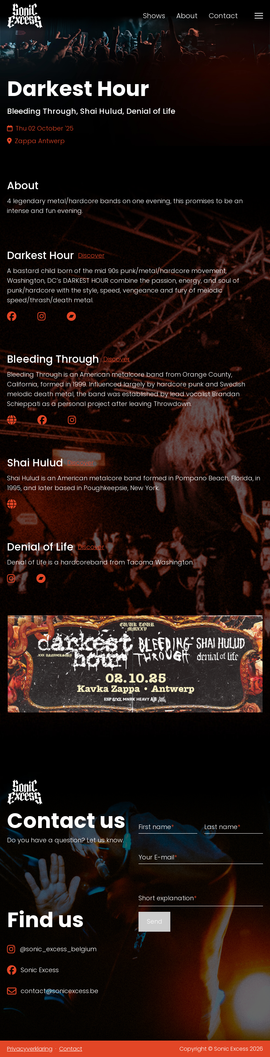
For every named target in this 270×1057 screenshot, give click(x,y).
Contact (223, 16)
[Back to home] (25, 15)
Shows (154, 16)
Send (154, 921)
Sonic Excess (33, 970)
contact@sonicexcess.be (52, 990)
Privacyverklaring (29, 1049)
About (187, 16)
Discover (91, 255)
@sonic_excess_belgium (52, 949)
